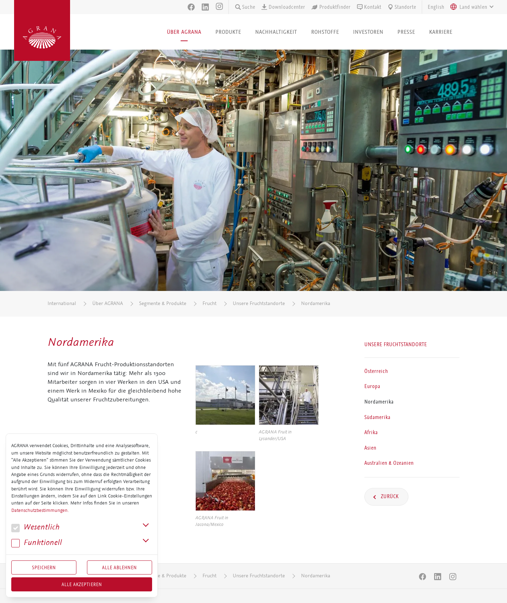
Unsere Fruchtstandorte (259, 303)
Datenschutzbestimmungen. (40, 510)
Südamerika (377, 416)
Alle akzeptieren (82, 584)
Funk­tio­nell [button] (36, 542)
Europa (372, 386)
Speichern (44, 567)
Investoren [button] (368, 32)
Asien (370, 447)
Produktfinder (331, 7)
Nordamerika (315, 303)
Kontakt (368, 7)
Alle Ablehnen (119, 567)
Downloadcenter (283, 7)
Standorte (401, 7)
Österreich (376, 370)
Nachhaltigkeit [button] (276, 32)
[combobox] (470, 7)
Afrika (371, 432)
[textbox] (473, 7)
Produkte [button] (228, 32)
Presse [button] (406, 32)
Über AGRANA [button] (184, 32)
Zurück (389, 496)
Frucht (209, 303)
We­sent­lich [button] (35, 527)
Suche (244, 7)
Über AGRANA (107, 303)
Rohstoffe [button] (325, 32)
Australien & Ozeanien (389, 462)
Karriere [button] (440, 32)
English (436, 7)
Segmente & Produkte (162, 303)
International (62, 303)
